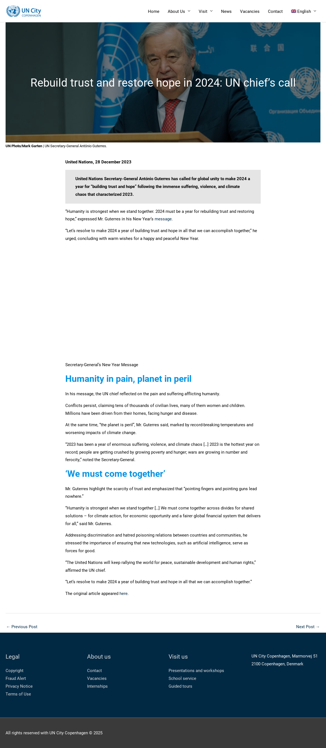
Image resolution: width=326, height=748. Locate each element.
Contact (275, 11)
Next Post (308, 626)
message (163, 218)
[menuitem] (304, 11)
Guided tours (180, 686)
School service (182, 678)
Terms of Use (18, 694)
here (123, 593)
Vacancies (250, 11)
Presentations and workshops (196, 670)
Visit (203, 11)
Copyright (14, 670)
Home (153, 11)
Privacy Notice (19, 686)
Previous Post (21, 626)
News (226, 11)
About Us (176, 11)
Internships (97, 686)
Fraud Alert (16, 678)
